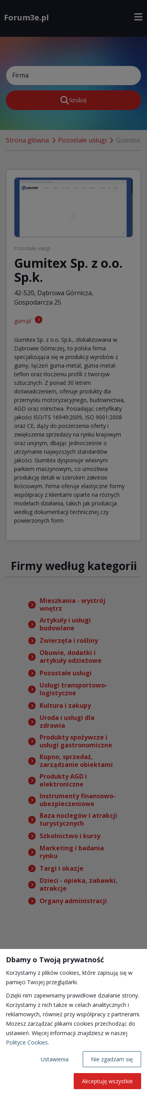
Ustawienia (55, 1059)
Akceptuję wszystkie (107, 1081)
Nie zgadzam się (112, 1059)
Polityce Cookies (27, 1042)
